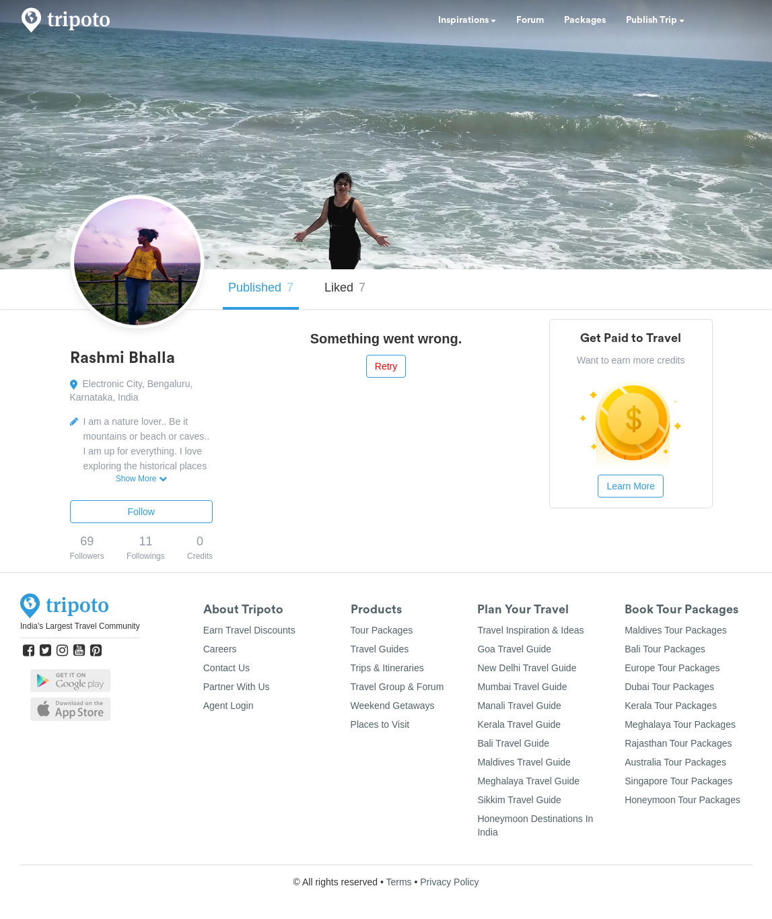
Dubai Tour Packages (669, 686)
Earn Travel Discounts (249, 630)
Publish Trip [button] (655, 20)
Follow (141, 511)
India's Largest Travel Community (80, 626)
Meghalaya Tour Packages (680, 724)
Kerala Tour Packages (671, 705)
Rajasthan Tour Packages (678, 743)
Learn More (630, 486)
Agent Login (228, 705)
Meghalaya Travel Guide (528, 781)
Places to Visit (380, 724)
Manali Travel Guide (519, 705)
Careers (220, 649)
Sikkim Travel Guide (519, 799)
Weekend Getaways (393, 705)
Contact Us (226, 667)
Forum (530, 20)
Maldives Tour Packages (675, 630)
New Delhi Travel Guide (526, 667)
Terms (398, 882)
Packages (585, 20)
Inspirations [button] (467, 20)
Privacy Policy (449, 882)
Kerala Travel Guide (519, 724)
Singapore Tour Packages (678, 781)
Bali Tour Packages (665, 649)
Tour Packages (382, 630)
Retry (386, 366)
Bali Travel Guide (513, 743)
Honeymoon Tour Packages (682, 799)
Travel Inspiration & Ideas (530, 630)
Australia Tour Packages (675, 762)
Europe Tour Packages (672, 667)
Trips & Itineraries (387, 667)
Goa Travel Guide (514, 649)
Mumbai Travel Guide (522, 686)
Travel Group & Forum (397, 686)
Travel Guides (380, 649)
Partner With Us (236, 686)
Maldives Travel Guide (524, 762)
